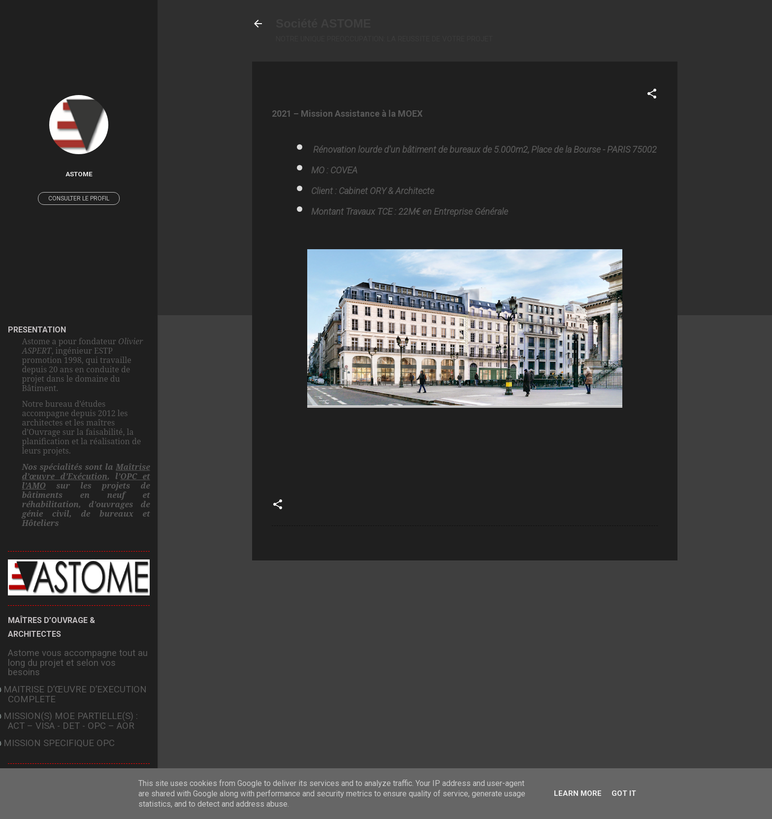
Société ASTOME (323, 23)
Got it (623, 793)
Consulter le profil (78, 198)
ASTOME (79, 174)
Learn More (578, 793)
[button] (652, 95)
